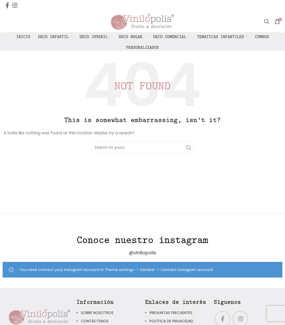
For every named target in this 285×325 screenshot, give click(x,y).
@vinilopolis (142, 254)
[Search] (267, 22)
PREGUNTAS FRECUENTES (171, 314)
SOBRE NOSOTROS (97, 314)
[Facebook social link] (7, 5)
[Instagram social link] (15, 5)
